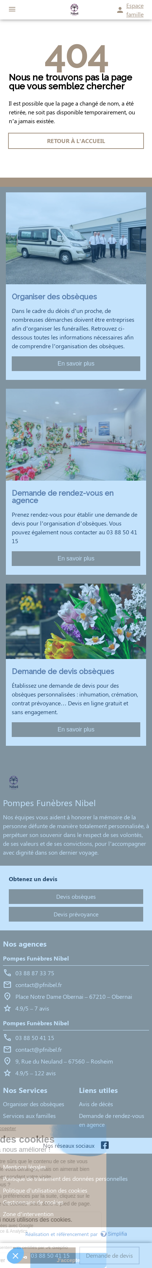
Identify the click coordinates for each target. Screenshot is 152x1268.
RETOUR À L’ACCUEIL (76, 141)
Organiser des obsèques (33, 1104)
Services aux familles (29, 1115)
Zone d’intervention (28, 1214)
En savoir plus (76, 363)
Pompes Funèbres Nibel (36, 958)
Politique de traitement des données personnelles (65, 1178)
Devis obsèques (76, 896)
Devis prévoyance (76, 914)
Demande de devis (109, 1255)
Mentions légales (24, 1167)
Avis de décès (96, 1104)
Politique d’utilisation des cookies (45, 1190)
